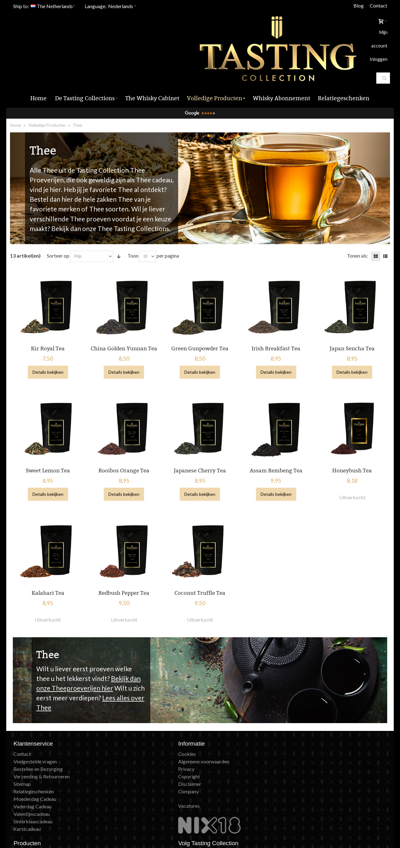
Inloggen (362, 28)
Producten (215, 734)
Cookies (119, 726)
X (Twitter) (314, 749)
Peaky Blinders (220, 764)
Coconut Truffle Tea (199, 565)
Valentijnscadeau (34, 786)
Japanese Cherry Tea (200, 444)
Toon (134, 230)
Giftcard (213, 749)
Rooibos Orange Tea (124, 444)
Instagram (314, 734)
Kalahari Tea (49, 565)
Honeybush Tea (350, 444)
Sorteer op (60, 230)
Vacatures (120, 778)
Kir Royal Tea (49, 322)
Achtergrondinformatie (229, 771)
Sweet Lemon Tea (49, 444)
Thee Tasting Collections (135, 203)
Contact (376, 5)
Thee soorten (110, 183)
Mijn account (335, 28)
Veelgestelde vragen (37, 734)
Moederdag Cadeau (37, 771)
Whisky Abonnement (226, 741)
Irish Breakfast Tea (275, 322)
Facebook (314, 741)
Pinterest (312, 756)
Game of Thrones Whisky (231, 756)
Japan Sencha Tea (350, 322)
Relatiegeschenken (36, 764)
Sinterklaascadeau (35, 794)
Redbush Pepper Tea (124, 565)
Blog (357, 5)
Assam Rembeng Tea (275, 444)
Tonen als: (355, 230)
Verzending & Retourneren (44, 749)
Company (120, 764)
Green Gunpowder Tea (199, 322)
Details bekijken (49, 346)
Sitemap (24, 756)
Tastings (213, 726)
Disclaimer (121, 756)
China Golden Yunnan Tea (125, 322)
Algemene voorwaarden (135, 734)
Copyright (121, 749)
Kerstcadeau (29, 801)
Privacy (118, 741)
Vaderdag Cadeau (35, 779)
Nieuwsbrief (316, 726)
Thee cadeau (156, 154)
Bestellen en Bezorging (40, 741)
